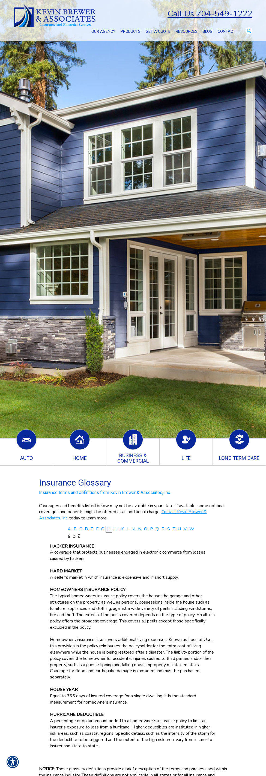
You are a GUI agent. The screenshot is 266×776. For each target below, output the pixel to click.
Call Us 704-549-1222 (210, 13)
